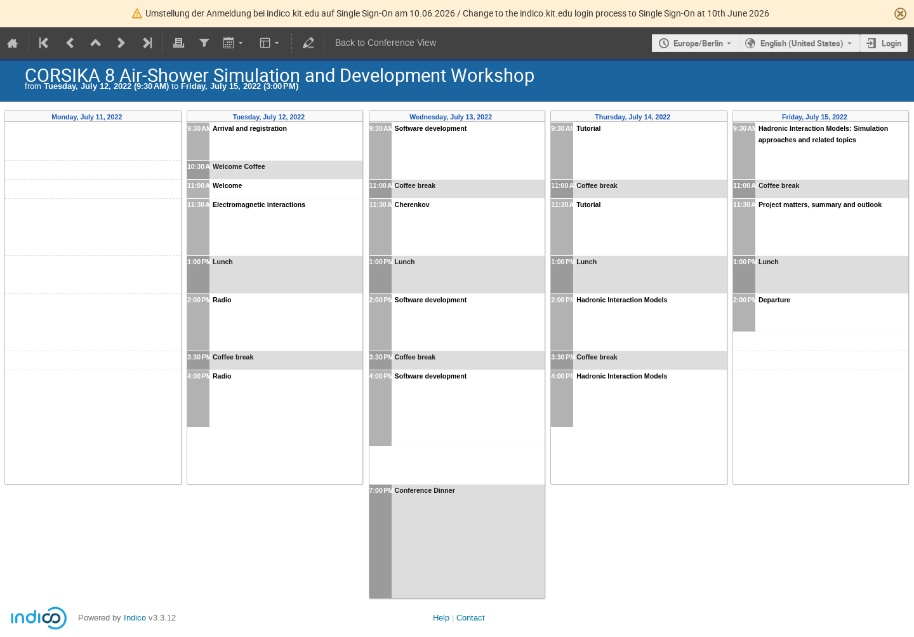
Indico (135, 617)
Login (891, 43)
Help (441, 617)
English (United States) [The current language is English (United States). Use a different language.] (802, 43)
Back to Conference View (385, 43)
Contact (470, 617)
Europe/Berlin (698, 43)
